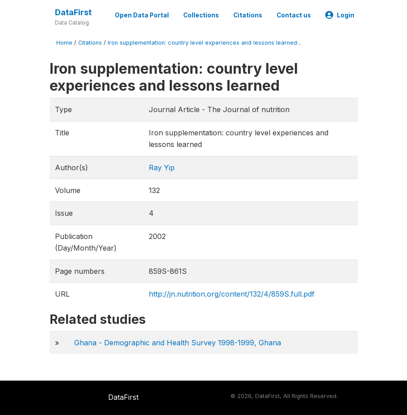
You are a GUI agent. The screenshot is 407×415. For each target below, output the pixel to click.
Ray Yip (162, 167)
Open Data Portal (142, 15)
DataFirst (73, 12)
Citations (247, 15)
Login (339, 15)
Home (64, 42)
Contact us (294, 15)
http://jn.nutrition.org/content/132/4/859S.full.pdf (232, 293)
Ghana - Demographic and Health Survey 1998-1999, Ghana (177, 342)
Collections (201, 15)
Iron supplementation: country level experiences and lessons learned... (204, 42)
